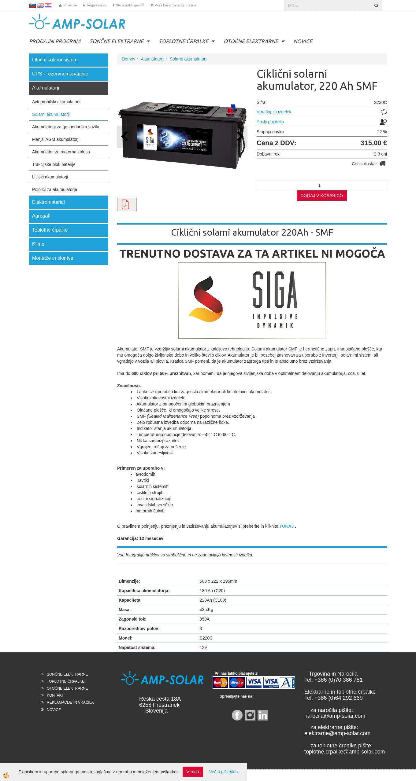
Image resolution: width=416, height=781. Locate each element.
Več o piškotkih (223, 771)
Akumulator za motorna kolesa (61, 151)
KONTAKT (55, 695)
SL (32, 5)
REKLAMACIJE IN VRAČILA (70, 702)
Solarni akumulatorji (51, 114)
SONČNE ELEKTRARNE (116, 41)
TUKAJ (287, 526)
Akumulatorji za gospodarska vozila (65, 126)
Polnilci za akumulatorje (54, 189)
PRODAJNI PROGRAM (54, 41)
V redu (193, 771)
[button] (239, 137)
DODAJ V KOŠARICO (322, 195)
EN (40, 5)
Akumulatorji (152, 59)
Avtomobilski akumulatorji (56, 101)
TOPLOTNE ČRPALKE (183, 41)
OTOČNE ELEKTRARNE (251, 41)
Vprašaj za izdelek (274, 111)
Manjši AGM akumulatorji (56, 139)
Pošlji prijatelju (270, 121)
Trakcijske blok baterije (54, 164)
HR (48, 5)
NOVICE (302, 41)
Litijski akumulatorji (50, 176)
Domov (128, 59)
